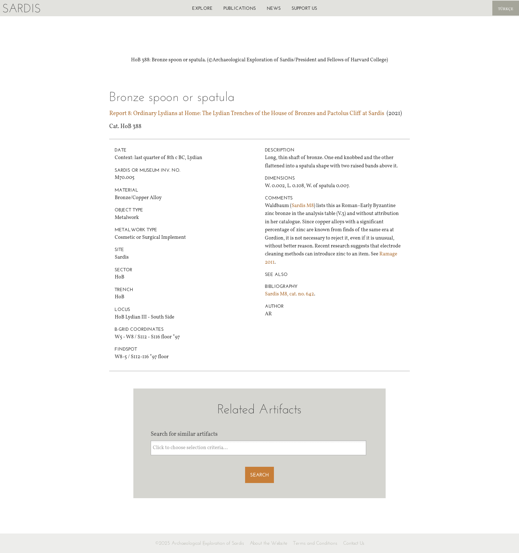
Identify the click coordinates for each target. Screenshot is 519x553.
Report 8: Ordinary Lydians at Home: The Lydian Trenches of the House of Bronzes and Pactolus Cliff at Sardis (246, 114)
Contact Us (353, 543)
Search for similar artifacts (184, 434)
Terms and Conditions (315, 543)
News (274, 8)
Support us (304, 8)
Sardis (21, 8)
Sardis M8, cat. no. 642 (289, 294)
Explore (202, 8)
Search (259, 475)
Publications (239, 8)
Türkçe (505, 9)
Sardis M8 (303, 205)
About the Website (268, 543)
